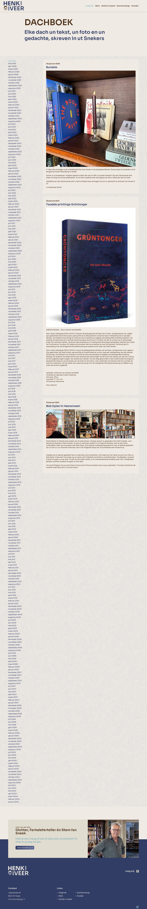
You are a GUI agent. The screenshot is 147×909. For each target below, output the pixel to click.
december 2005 (14, 738)
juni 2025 (12, 94)
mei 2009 (12, 626)
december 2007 (14, 672)
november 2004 (14, 774)
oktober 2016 (13, 380)
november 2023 (14, 146)
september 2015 (14, 416)
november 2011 (14, 543)
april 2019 (12, 298)
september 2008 (15, 648)
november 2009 (14, 609)
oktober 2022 (13, 182)
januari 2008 (13, 670)
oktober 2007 (14, 678)
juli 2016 (11, 389)
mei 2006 (12, 725)
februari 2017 (13, 369)
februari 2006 (13, 733)
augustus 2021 (14, 220)
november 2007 (14, 675)
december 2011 (14, 540)
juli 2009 (12, 620)
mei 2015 (12, 427)
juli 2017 (11, 355)
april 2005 (12, 761)
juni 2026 (12, 61)
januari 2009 (13, 637)
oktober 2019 (13, 281)
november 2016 (14, 378)
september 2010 (15, 581)
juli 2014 (11, 455)
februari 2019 (13, 303)
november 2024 (14, 113)
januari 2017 (13, 372)
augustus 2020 (14, 254)
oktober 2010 (13, 579)
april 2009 (12, 628)
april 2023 (12, 165)
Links (60, 888)
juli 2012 (11, 521)
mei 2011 (11, 559)
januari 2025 (13, 108)
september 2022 (15, 185)
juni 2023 (12, 160)
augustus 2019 (14, 287)
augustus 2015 (14, 419)
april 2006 (12, 727)
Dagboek (62, 893)
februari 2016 (13, 402)
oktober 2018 (13, 314)
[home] (14, 6)
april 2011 (12, 562)
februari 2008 (13, 667)
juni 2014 (12, 457)
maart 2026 (13, 69)
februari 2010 (13, 601)
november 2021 (14, 212)
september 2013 (14, 482)
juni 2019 (12, 292)
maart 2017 (12, 367)
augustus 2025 (14, 88)
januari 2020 (13, 273)
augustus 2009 (14, 617)
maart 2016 (12, 400)
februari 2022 (13, 204)
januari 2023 (13, 174)
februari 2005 (13, 766)
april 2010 (12, 595)
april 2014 (12, 463)
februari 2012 (13, 535)
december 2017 (14, 342)
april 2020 (12, 265)
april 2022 (12, 198)
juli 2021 (11, 223)
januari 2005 (13, 769)
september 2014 (14, 449)
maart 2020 (13, 267)
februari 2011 (13, 568)
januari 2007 (13, 703)
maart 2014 (12, 466)
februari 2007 (13, 700)
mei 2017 (12, 361)
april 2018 (12, 331)
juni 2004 (12, 788)
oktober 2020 (14, 248)
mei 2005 (12, 758)
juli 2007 (12, 686)
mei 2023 (12, 163)
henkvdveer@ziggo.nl (16, 899)
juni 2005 (12, 755)
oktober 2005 (14, 744)
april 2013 (12, 496)
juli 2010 (11, 587)
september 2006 (15, 714)
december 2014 (14, 441)
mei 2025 (12, 97)
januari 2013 (13, 504)
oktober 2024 (13, 116)
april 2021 (12, 232)
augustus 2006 (14, 716)
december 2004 (15, 772)
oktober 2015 (13, 413)
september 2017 (14, 350)
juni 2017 (12, 358)
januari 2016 (13, 405)
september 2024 (15, 119)
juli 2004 (12, 785)
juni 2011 (11, 557)
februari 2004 (14, 799)
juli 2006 (12, 719)
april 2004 (12, 794)
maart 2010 (12, 598)
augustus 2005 (14, 749)
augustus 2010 (14, 584)
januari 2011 (13, 570)
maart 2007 (13, 697)
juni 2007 (12, 689)
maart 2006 (13, 730)
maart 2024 (13, 135)
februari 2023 (13, 171)
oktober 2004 (14, 777)
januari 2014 (13, 471)
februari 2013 (13, 502)
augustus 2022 (14, 187)
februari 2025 (13, 105)
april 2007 (12, 694)
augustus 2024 (14, 121)
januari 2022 (13, 207)
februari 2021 (13, 237)
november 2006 (14, 708)
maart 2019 (12, 300)
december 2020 (14, 243)
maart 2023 (13, 168)
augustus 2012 (14, 518)
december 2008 (14, 639)
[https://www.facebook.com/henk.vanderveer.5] (137, 871)
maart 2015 (12, 433)
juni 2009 (12, 623)
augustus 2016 (14, 386)
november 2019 (14, 278)
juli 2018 (11, 322)
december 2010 (14, 573)
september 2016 (14, 383)
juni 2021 (12, 226)
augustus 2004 (14, 783)
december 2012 (14, 507)
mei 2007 (12, 692)
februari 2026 (13, 72)
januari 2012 (13, 537)
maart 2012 (12, 532)
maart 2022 (13, 201)
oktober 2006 (14, 711)
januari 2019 (13, 306)
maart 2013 (12, 499)
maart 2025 (13, 102)
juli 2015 (11, 422)
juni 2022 (12, 193)
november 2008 (14, 642)
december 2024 (14, 110)
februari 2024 (13, 138)
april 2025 (12, 99)
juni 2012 (12, 524)
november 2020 (14, 245)
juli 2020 (12, 256)
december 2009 (15, 606)
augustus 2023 (14, 154)
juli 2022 (11, 190)
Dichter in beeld (65, 899)
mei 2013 (12, 493)
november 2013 (14, 477)
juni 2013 (12, 491)
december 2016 (14, 375)
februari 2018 (13, 336)
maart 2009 (13, 631)
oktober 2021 (13, 215)
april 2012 (12, 529)
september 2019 (14, 284)
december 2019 (14, 276)
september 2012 (14, 515)
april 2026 (12, 66)
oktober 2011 (13, 546)
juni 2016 (12, 391)
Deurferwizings (83, 893)
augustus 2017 (14, 353)
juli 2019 (11, 289)
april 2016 (12, 397)
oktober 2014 (13, 446)
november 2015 (14, 411)
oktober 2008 (14, 645)
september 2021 (14, 218)
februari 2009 (14, 634)
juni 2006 (12, 722)
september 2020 (15, 251)
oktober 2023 (13, 149)
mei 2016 (12, 394)
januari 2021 (13, 240)
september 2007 (15, 681)
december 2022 (14, 176)
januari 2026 (13, 74)
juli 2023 (11, 157)
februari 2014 (13, 468)
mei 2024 (12, 130)
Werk (61, 896)
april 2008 (12, 661)
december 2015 (14, 408)
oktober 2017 (13, 347)
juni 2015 (12, 424)
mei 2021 (12, 229)
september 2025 (15, 85)
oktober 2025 (13, 83)
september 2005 (15, 747)
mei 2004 (12, 791)
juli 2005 (12, 752)
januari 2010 (13, 603)
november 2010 (14, 576)
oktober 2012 (13, 513)
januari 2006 (13, 736)
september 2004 (15, 780)
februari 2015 (13, 435)
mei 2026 (12, 63)
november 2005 (14, 741)
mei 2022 (12, 196)
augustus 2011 (14, 551)
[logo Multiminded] (137, 907)
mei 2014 (12, 460)
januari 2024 (13, 141)
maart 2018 (12, 333)
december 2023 (14, 143)
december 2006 (14, 705)
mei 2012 (12, 526)
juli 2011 (11, 554)
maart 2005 (13, 763)
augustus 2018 (14, 320)
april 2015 (12, 430)
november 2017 (14, 344)
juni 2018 (12, 325)
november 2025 (14, 80)
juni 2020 (12, 259)
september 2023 (15, 152)
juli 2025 (11, 91)
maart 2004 (13, 796)
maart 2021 (12, 234)
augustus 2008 (14, 650)
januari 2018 (13, 339)
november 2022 (14, 179)
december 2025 (14, 77)
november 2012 (14, 510)
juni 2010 (12, 590)
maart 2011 (12, 565)
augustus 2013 (14, 485)
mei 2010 (12, 592)
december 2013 (14, 474)
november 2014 (14, 444)
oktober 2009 (14, 612)
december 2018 (14, 309)
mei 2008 (12, 659)
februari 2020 (13, 270)
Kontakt (80, 896)
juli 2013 (11, 488)
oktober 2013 (13, 479)
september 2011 (14, 548)
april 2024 (12, 132)
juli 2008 (12, 653)
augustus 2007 (14, 683)
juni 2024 (12, 127)
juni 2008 (12, 656)
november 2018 (14, 311)
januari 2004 (13, 802)
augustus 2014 (14, 452)
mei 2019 (12, 295)
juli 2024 (12, 124)
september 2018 (14, 317)
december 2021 (14, 209)
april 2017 (12, 364)
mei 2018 (12, 328)
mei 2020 (12, 262)
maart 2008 (13, 664)
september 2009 (15, 614)
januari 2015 (13, 438)
